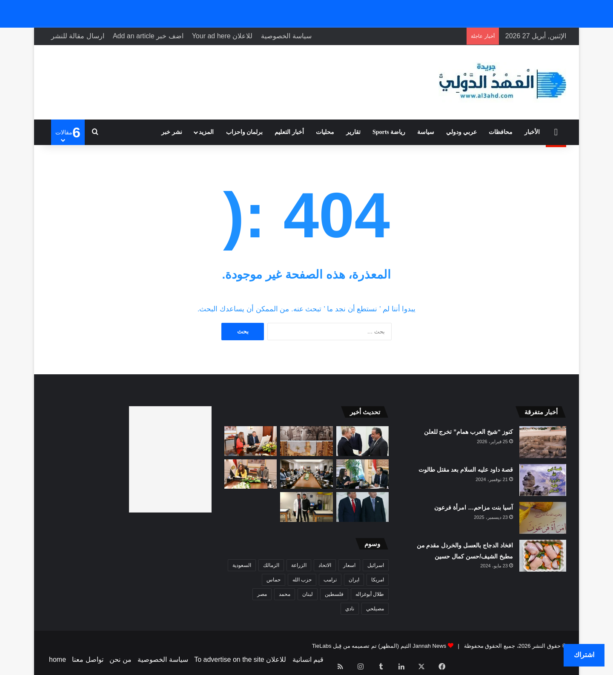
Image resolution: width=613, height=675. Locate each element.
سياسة (425, 132)
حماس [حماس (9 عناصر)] (273, 580)
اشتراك (584, 654)
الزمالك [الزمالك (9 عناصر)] (271, 565)
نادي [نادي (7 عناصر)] (349, 609)
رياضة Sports (388, 132)
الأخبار (532, 132)
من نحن (120, 659)
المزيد (206, 132)
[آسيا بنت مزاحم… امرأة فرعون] (542, 518)
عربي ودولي (461, 132)
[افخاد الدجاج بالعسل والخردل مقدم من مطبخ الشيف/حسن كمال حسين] (542, 556)
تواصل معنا (87, 659)
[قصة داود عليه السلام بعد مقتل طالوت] (542, 480)
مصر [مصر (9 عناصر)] (262, 594)
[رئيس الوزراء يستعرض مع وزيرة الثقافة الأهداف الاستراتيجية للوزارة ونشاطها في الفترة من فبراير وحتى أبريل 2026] (362, 474)
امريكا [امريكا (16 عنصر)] (377, 580)
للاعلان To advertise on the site (240, 659)
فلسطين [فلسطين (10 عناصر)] (334, 594)
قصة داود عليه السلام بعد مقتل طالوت (465, 469)
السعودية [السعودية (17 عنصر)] (241, 565)
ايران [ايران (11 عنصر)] (354, 580)
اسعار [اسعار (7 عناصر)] (349, 565)
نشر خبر (171, 132)
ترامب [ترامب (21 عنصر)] (330, 580)
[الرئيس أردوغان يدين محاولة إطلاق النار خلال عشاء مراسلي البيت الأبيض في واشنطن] (362, 507)
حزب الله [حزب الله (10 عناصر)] (302, 580)
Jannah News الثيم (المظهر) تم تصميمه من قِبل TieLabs (379, 646)
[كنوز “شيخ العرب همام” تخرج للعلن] (542, 442)
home (57, 659)
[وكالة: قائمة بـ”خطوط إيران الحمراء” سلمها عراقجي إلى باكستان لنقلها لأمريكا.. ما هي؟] (362, 441)
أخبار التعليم (289, 132)
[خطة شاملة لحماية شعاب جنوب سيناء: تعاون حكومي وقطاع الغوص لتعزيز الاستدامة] (306, 474)
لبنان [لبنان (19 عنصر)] (307, 594)
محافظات (501, 132)
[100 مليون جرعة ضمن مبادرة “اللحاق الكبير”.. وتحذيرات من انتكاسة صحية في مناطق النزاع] (306, 507)
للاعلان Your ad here (222, 36)
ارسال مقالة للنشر (77, 36)
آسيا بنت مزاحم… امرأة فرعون (473, 507)
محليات (325, 132)
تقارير (353, 132)
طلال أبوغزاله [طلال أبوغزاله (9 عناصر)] (369, 594)
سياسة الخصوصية (286, 36)
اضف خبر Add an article (148, 36)
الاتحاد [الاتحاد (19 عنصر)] (324, 565)
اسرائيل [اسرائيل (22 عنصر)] (375, 565)
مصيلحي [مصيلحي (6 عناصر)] (375, 609)
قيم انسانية (308, 659)
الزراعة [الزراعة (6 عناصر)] (298, 565)
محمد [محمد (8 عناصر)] (284, 594)
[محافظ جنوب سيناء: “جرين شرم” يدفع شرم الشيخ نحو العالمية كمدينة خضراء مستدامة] (250, 474)
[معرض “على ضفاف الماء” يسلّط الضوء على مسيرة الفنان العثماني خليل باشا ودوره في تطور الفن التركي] (306, 441)
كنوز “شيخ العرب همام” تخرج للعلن (468, 431)
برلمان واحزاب (244, 132)
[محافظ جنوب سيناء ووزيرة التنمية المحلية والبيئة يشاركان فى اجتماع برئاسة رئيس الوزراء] (250, 441)
